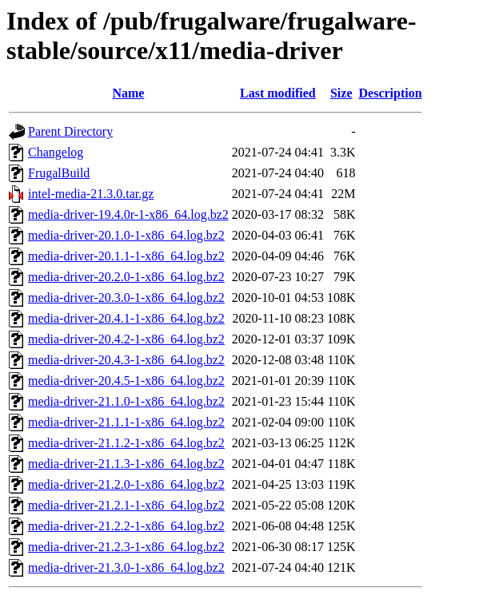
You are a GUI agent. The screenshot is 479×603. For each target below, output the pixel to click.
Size (341, 93)
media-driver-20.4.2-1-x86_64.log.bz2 (126, 339)
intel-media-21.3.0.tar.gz (91, 193)
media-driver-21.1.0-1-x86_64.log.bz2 (126, 401)
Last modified (278, 93)
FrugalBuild (59, 173)
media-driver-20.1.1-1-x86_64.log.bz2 (126, 256)
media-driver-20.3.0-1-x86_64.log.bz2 (126, 297)
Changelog (55, 152)
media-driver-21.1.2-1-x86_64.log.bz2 (126, 443)
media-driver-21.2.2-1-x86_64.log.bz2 (126, 526)
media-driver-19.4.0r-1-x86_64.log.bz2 (128, 214)
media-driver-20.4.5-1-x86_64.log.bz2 (126, 380)
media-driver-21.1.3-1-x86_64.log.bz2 (126, 463)
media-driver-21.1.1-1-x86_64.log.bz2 (126, 422)
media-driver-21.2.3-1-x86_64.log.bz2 (126, 546)
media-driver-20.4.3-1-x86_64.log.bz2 (126, 360)
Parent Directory (70, 131)
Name (128, 93)
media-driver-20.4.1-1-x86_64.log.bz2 (126, 318)
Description (390, 93)
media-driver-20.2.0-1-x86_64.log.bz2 (126, 277)
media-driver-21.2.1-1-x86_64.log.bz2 (126, 505)
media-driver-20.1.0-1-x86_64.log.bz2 (126, 235)
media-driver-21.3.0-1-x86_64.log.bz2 (126, 567)
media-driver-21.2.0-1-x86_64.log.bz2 (126, 484)
